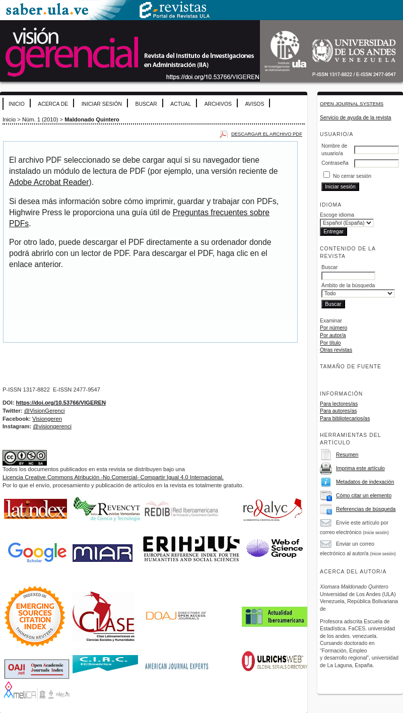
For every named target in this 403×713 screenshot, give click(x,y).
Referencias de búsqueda (365, 509)
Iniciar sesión (102, 104)
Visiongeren (47, 419)
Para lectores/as (339, 404)
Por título (330, 343)
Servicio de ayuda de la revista (355, 117)
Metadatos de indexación (365, 482)
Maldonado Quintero (91, 119)
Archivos (218, 104)
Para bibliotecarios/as (345, 418)
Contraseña (335, 163)
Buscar (146, 104)
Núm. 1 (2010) (40, 119)
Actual (180, 104)
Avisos (254, 104)
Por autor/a (333, 335)
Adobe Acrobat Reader (49, 182)
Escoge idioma (337, 215)
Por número (333, 328)
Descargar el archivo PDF (266, 134)
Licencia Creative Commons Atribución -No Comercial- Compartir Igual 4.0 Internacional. (113, 477)
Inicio (17, 104)
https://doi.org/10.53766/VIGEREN (61, 403)
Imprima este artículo (360, 468)
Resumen (347, 455)
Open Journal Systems (351, 103)
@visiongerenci (52, 426)
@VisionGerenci (44, 411)
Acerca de (53, 104)
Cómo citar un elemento (363, 495)
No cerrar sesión (352, 176)
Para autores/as (338, 411)
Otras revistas (336, 350)
